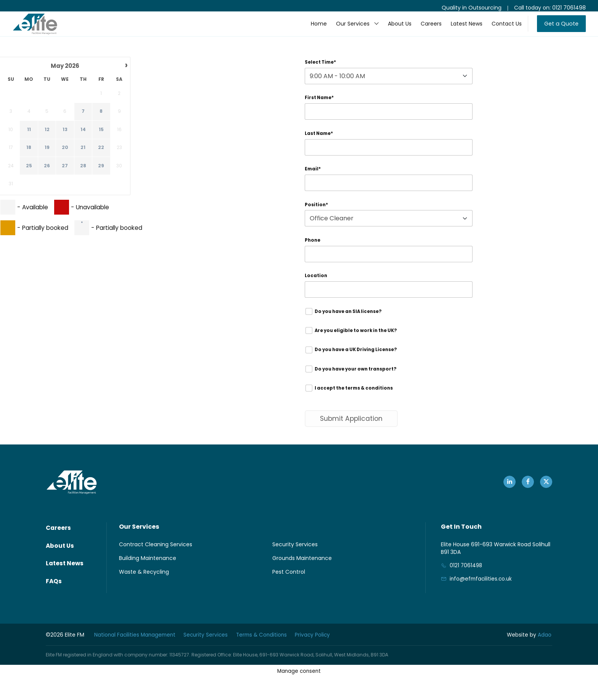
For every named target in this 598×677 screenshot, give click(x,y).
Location (316, 281)
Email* (313, 172)
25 (29, 166)
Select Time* (321, 62)
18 (28, 148)
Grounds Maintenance (302, 568)
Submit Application (353, 428)
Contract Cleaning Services (155, 554)
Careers (423, 29)
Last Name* (319, 135)
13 (65, 130)
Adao (529, 634)
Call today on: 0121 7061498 (550, 7)
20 (65, 148)
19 (47, 148)
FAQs (54, 582)
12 (47, 130)
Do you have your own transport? (354, 377)
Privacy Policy (321, 634)
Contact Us (499, 29)
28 (83, 166)
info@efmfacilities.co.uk (482, 590)
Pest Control (288, 582)
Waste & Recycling (144, 582)
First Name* (320, 99)
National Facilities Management (135, 634)
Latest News (459, 29)
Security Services (295, 554)
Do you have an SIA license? (346, 317)
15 (101, 130)
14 (83, 130)
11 (29, 130)
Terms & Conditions (267, 634)
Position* (316, 208)
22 (101, 148)
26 (47, 166)
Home (312, 29)
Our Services (345, 29)
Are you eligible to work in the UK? (354, 337)
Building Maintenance (147, 568)
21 (82, 148)
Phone (313, 244)
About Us (392, 29)
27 (65, 166)
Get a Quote (557, 28)
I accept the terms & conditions (351, 397)
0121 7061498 (466, 576)
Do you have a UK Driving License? (354, 357)
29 (101, 166)
